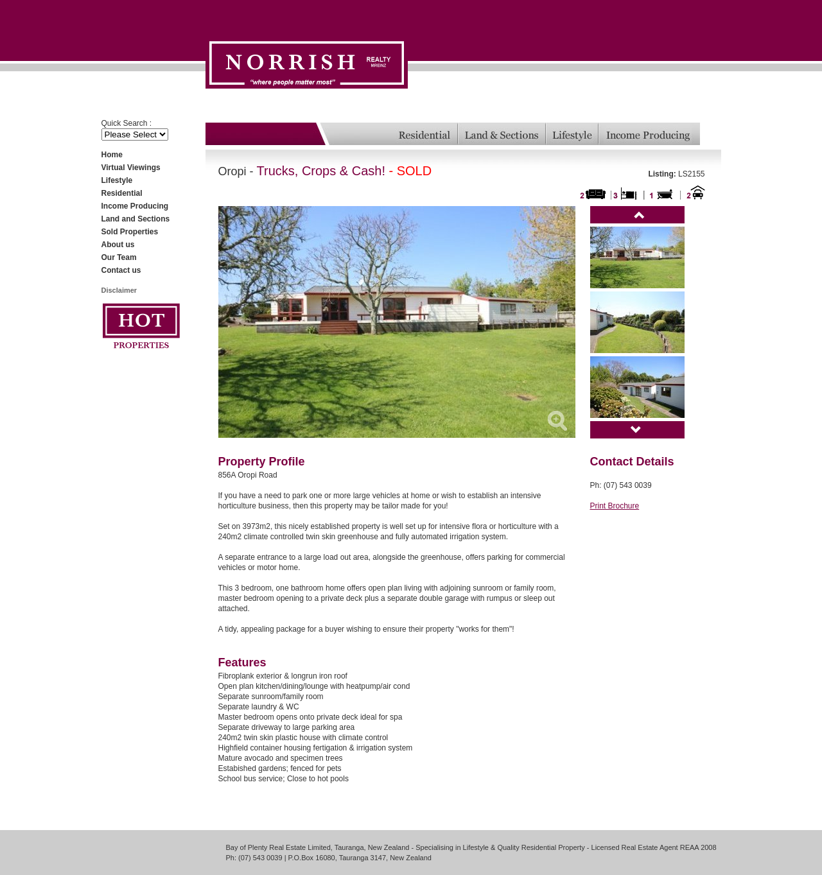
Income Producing (135, 206)
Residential (122, 193)
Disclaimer (119, 290)
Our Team (119, 257)
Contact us (121, 270)
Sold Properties (130, 231)
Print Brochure (615, 505)
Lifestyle (117, 180)
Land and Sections (135, 218)
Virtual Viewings (131, 167)
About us (118, 244)
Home (112, 154)
